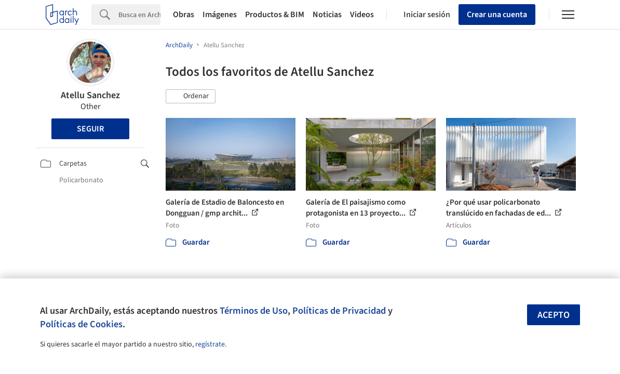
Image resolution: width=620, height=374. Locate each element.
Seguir (90, 129)
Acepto (553, 315)
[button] (190, 96)
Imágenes (220, 14)
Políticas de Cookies (81, 324)
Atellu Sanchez (90, 95)
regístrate (210, 344)
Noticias (327, 14)
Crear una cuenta (497, 14)
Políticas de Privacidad (339, 310)
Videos (362, 14)
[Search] (139, 14)
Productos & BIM (274, 14)
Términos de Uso (254, 310)
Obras (183, 14)
